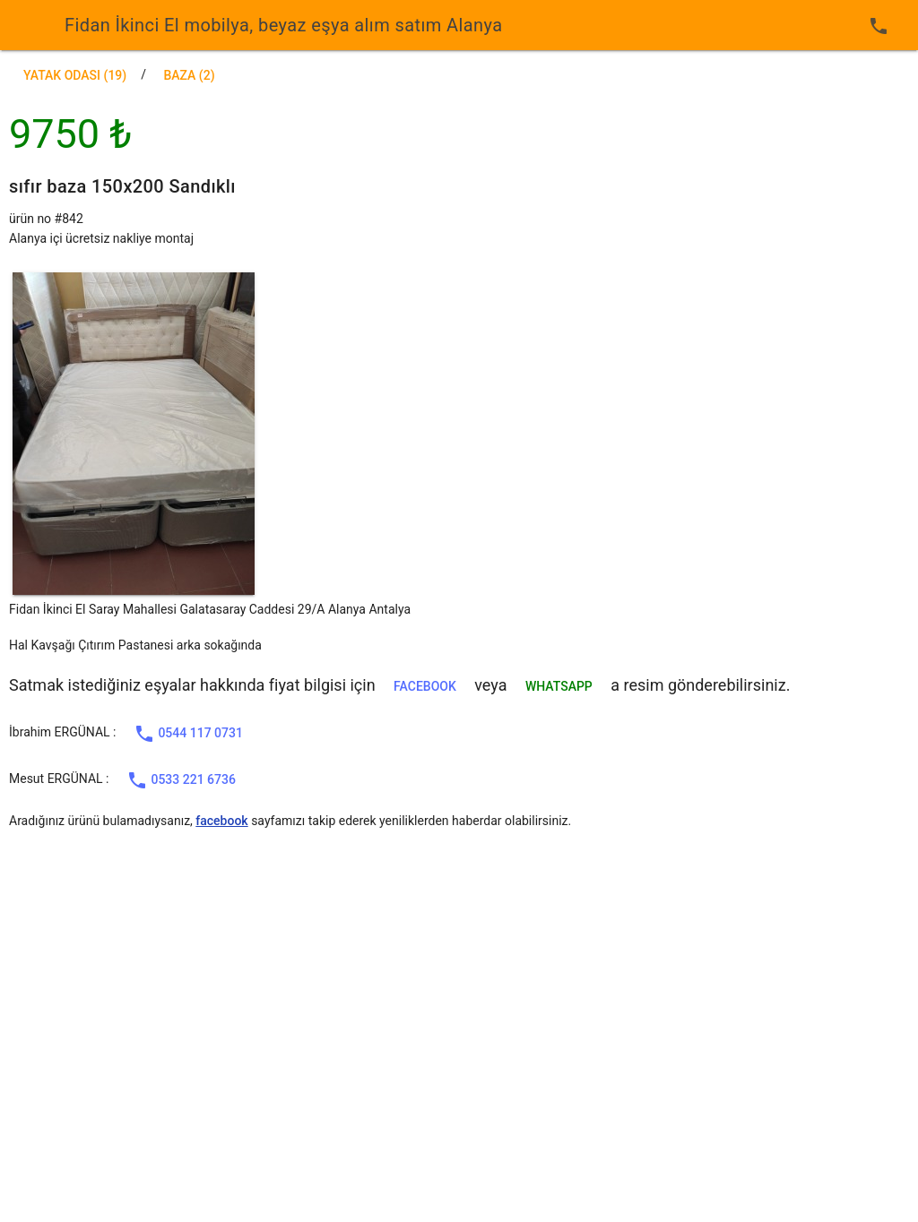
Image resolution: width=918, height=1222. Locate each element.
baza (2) (188, 75)
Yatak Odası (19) (74, 75)
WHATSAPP (559, 686)
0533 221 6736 (181, 780)
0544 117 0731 (188, 733)
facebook (425, 686)
